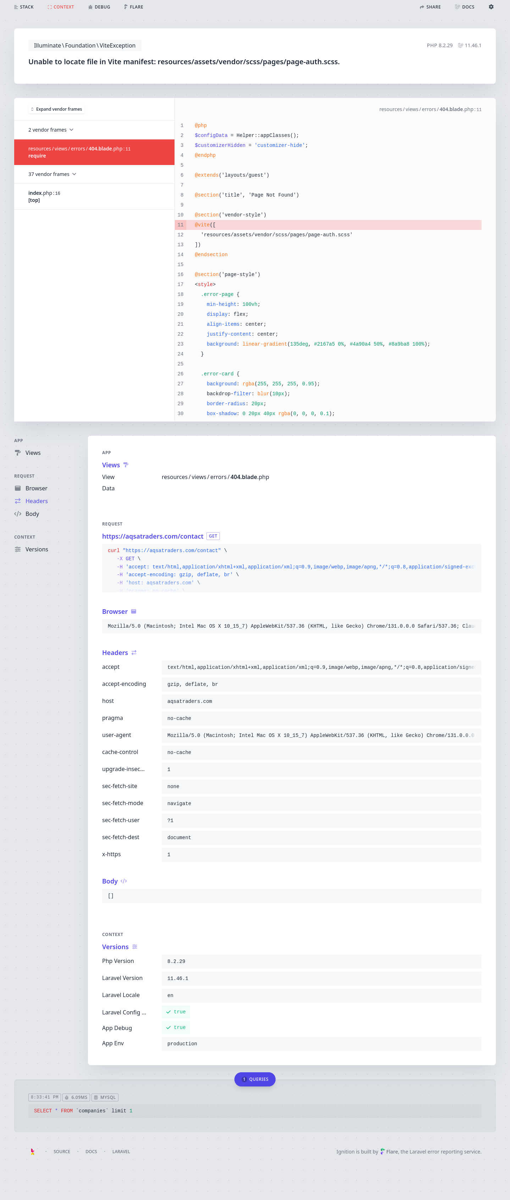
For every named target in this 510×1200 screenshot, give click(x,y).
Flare (389, 1151)
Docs (91, 1152)
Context (24, 537)
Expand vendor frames (56, 109)
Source (62, 1152)
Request (24, 476)
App (18, 440)
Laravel (121, 1152)
